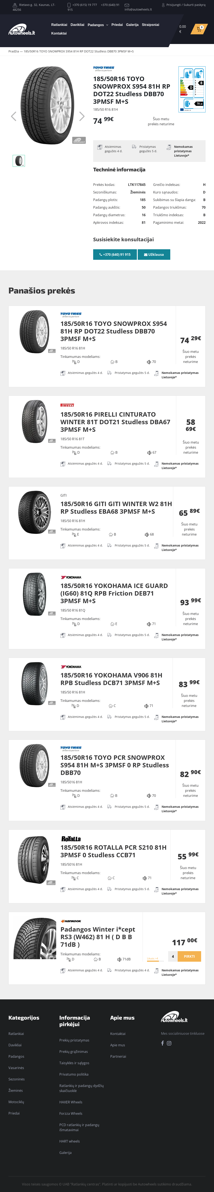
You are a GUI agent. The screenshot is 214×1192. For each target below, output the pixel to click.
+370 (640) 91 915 (115, 254)
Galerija (132, 25)
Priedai (117, 25)
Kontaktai (59, 33)
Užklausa (154, 254)
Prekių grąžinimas (73, 1051)
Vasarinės (16, 1067)
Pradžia (13, 51)
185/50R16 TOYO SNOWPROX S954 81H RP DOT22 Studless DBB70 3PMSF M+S (79, 51)
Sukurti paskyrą (195, 5)
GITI (63, 495)
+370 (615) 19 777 (82, 5)
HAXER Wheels (70, 1102)
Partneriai (118, 1056)
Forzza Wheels (70, 1113)
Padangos (96, 25)
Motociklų (16, 1102)
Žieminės (15, 1090)
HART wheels (69, 1141)
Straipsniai (150, 25)
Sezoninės (16, 1079)
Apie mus (117, 1045)
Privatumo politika (74, 1074)
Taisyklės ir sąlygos (74, 1063)
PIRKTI (189, 956)
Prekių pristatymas (74, 1040)
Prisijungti (173, 5)
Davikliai (77, 25)
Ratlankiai (59, 25)
